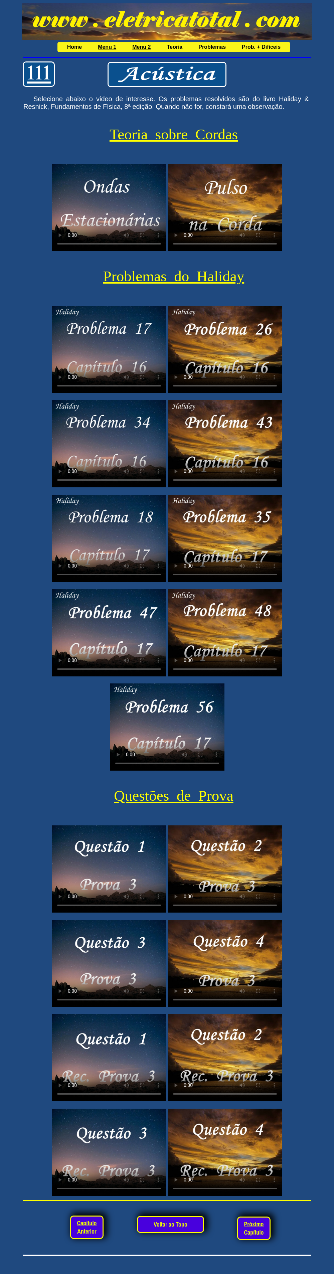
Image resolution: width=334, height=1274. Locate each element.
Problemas (212, 47)
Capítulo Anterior (87, 1227)
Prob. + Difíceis (261, 47)
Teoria (174, 47)
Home (74, 47)
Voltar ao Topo (170, 1224)
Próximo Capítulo (254, 1228)
